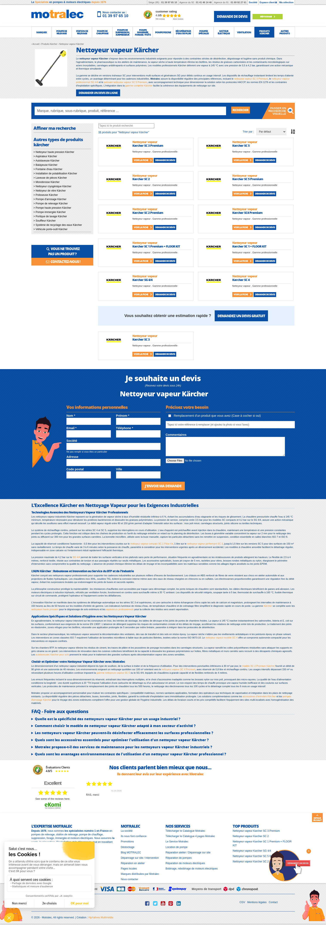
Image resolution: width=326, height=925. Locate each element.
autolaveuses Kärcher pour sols (52, 653)
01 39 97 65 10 (169, 2)
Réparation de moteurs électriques (185, 862)
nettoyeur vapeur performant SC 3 (205, 543)
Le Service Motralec (176, 840)
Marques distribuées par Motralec (140, 873)
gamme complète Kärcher (138, 85)
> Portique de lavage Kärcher (50, 215)
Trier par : (248, 131)
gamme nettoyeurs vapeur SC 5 (113, 672)
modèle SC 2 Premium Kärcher (258, 665)
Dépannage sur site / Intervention (140, 857)
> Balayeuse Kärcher (46, 164)
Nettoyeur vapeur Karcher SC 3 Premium (256, 830)
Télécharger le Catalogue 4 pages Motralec (190, 835)
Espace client (268, 2)
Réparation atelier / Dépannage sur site (187, 851)
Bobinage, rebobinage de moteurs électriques (191, 867)
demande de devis (232, 16)
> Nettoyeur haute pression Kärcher (54, 151)
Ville (119, 469)
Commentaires (176, 434)
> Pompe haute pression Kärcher (52, 207)
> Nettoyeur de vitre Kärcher (50, 190)
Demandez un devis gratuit (241, 315)
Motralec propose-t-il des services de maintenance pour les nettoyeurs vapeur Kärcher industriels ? (123, 746)
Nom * (70, 415)
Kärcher (268, 605)
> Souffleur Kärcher (45, 220)
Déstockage (271, 16)
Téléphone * (124, 428)
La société (127, 830)
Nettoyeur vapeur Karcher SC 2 (251, 835)
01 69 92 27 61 (238, 2)
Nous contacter (129, 878)
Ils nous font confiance (133, 835)
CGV (242, 901)
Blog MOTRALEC (131, 851)
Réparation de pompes (178, 857)
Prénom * (122, 415)
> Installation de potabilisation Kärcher (55, 173)
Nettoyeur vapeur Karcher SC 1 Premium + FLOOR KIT (262, 842)
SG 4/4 (76, 556)
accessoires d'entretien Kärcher (259, 695)
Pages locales (129, 867)
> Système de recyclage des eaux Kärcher (58, 224)
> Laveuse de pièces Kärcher (50, 177)
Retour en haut (317, 818)
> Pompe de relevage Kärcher (51, 203)
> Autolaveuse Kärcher (47, 160)
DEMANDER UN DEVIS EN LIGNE (96, 92)
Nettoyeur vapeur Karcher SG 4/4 (252, 849)
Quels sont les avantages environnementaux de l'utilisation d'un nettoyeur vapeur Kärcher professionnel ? (130, 753)
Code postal (75, 469)
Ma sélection (286, 2)
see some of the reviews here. (52, 798)
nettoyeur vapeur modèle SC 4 (221, 636)
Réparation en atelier (133, 862)
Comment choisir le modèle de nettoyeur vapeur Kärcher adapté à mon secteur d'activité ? (115, 725)
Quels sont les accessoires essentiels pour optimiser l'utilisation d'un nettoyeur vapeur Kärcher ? (122, 739)
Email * (71, 428)
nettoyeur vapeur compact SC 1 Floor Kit (151, 543)
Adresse (72, 456)
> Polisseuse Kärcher (46, 194)
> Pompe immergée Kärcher (50, 211)
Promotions (127, 840)
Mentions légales (257, 901)
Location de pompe (176, 846)
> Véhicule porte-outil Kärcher (50, 228)
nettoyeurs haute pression (45, 608)
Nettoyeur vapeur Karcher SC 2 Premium (256, 860)
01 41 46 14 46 (204, 2)
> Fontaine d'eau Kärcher (48, 168)
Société (253, 2)
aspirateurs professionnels (119, 608)
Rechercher (243, 110)
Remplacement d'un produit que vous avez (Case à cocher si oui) (214, 415)
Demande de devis (165, 159)
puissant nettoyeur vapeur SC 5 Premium (125, 82)
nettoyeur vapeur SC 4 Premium (178, 668)
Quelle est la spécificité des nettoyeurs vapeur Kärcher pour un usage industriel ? (107, 718)
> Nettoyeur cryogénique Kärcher (52, 185)
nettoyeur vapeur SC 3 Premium (251, 78)
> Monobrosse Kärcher (47, 181)
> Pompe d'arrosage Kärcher (50, 198)
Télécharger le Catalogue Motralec (185, 830)
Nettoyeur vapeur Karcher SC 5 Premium (256, 855)
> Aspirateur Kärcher (45, 155)
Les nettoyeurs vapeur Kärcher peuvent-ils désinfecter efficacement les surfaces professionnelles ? (124, 732)
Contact (273, 901)
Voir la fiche (143, 159)
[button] (41, 32)
